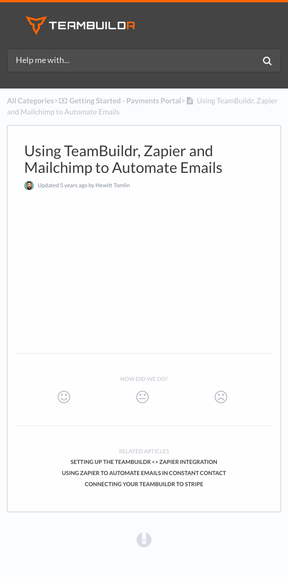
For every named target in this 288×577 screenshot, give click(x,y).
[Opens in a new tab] (144, 539)
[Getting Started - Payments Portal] (119, 100)
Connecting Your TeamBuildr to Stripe (144, 484)
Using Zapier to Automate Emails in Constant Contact (144, 472)
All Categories (30, 100)
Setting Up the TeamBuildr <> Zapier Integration (144, 461)
